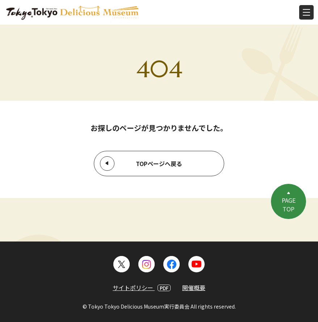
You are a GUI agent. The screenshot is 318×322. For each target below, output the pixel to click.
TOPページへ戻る (159, 163)
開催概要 (193, 287)
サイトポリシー (142, 287)
